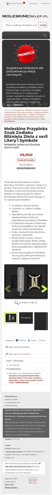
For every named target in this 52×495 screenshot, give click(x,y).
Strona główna (18, 110)
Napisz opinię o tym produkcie (20, 354)
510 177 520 (15, 439)
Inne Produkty (14, 365)
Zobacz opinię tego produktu (19, 347)
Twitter (32, 340)
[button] (44, 289)
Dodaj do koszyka (26, 160)
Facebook (21, 340)
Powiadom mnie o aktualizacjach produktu (26, 378)
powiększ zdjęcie (26, 302)
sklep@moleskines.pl (12, 448)
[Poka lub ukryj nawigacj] (45, 35)
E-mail (41, 340)
